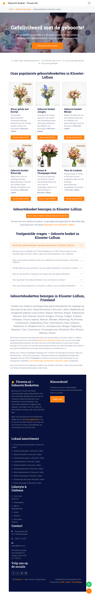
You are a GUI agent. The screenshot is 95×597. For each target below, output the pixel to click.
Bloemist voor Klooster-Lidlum (59, 224)
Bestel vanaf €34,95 (21, 137)
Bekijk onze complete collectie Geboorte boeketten (48, 216)
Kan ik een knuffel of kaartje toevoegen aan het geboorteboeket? (41, 274)
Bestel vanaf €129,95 (47, 199)
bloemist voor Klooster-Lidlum (49, 340)
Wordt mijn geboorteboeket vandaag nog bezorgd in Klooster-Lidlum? (43, 245)
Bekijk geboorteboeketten (47, 46)
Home (11, 9)
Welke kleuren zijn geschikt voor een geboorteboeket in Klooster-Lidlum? (45, 268)
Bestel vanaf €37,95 (74, 199)
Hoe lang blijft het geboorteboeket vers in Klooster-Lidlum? (38, 280)
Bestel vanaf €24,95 (47, 137)
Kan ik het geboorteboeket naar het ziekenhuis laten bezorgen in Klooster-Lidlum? (45, 261)
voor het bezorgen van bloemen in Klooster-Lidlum (49, 361)
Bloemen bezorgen (23, 9)
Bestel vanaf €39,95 (21, 199)
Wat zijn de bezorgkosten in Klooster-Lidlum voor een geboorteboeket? (44, 286)
